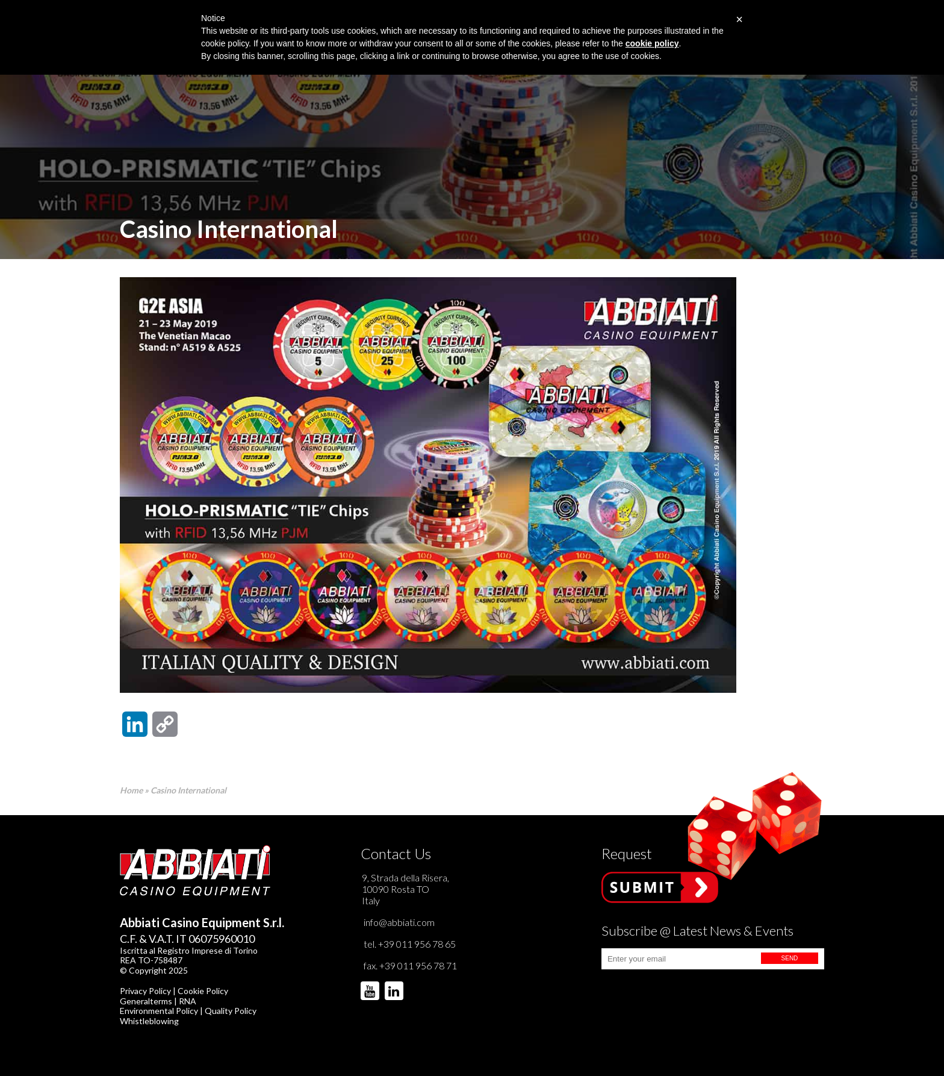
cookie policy (652, 43)
